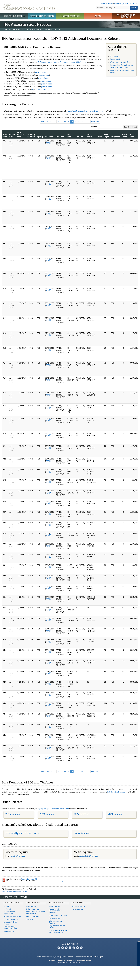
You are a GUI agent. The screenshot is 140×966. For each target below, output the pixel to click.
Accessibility (50, 957)
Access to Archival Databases (10, 923)
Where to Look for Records (55, 922)
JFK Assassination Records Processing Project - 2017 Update (62, 62)
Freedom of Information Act (76, 957)
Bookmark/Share (121, 3)
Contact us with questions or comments (15, 891)
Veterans (29, 919)
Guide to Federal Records (58, 915)
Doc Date (49, 136)
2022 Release (81, 814)
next (93, 121)
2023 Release (47, 814)
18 (68, 121)
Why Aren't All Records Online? (57, 927)
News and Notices (78, 906)
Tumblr (70, 947)
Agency (40, 136)
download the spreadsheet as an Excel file (84, 111)
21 (78, 121)
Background (115, 59)
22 (82, 121)
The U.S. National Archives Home (29, 6)
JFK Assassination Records (36, 29)
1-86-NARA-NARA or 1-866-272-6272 (70, 962)
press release (40, 72)
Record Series (125, 135)
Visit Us (98, 16)
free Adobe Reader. (29, 879)
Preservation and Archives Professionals (35, 913)
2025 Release (12, 814)
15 (58, 121)
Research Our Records (14, 16)
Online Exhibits (9, 931)
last (98, 121)
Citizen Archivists (106, 3)
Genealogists (31, 906)
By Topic (6, 906)
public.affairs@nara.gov (88, 856)
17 (65, 121)
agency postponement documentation (53, 808)
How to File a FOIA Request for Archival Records (58, 931)
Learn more (119, 962)
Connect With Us (70, 944)
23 (85, 121)
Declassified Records (56, 918)
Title (100, 136)
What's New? (78, 902)
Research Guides (57, 902)
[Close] (137, 944)
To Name (79, 136)
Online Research (11, 902)
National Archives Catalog (13, 916)
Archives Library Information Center (10, 928)
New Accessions (77, 909)
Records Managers (33, 916)
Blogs (77, 947)
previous (48, 121)
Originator (115, 136)
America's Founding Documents (126, 16)
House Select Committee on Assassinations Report (121, 66)
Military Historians (32, 909)
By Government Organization (9, 913)
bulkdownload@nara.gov (117, 792)
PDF (47, 143)
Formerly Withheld (31, 135)
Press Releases (82, 833)
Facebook (58, 947)
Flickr (81, 947)
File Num (69, 135)
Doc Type (60, 136)
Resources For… (33, 902)
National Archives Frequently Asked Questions (55, 911)
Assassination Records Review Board (122, 71)
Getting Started (54, 906)
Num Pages (106, 135)
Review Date (133, 135)
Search (133, 8)
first (42, 121)
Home (6, 29)
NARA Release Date (20, 134)
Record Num (12, 135)
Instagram (66, 947)
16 (61, 121)
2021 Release (115, 814)
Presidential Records (11, 919)
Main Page (114, 56)
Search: (94, 127)
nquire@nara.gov (18, 856)
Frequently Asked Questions (22, 833)
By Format (7, 909)
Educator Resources (70, 16)
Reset (134, 127)
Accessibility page (57, 881)
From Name (89, 135)
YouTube (73, 947)
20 (75, 121)
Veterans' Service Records (42, 16)
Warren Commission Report (121, 62)
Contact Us (133, 3)
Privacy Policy (61, 957)
